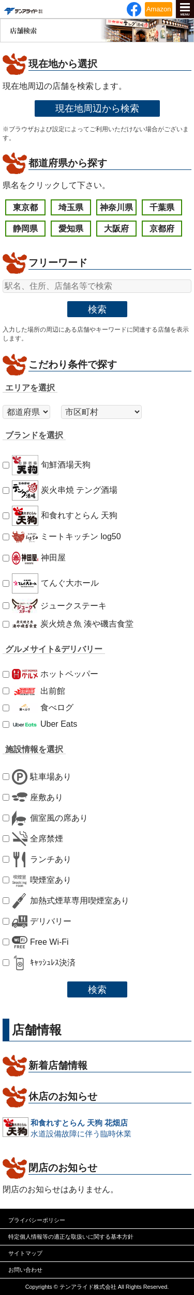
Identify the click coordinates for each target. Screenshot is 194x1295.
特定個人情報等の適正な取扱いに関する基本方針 (70, 1237)
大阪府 (116, 228)
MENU (185, 14)
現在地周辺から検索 (97, 108)
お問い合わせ (25, 1270)
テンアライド (23, 9)
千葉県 (162, 207)
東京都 (25, 207)
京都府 (162, 228)
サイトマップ (25, 1253)
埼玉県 (70, 207)
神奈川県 (116, 207)
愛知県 (70, 228)
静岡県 (25, 228)
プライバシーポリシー (36, 1220)
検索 (97, 309)
